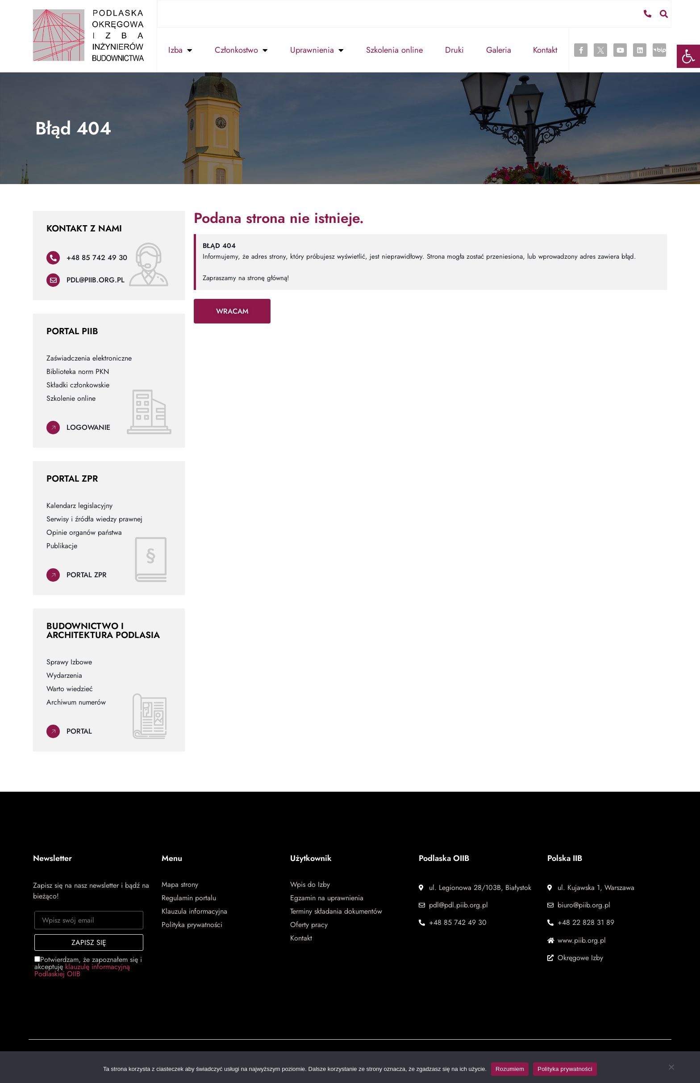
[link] (688, 56)
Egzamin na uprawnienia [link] (326, 897)
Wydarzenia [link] (64, 675)
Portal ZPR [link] (87, 574)
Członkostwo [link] (241, 49)
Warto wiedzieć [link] (69, 688)
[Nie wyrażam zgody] (671, 1069)
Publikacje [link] (61, 545)
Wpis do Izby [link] (310, 884)
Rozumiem (510, 1069)
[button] (664, 13)
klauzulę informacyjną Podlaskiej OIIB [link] (82, 969)
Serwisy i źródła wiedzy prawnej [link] (94, 518)
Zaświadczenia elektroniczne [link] (89, 357)
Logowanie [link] (88, 427)
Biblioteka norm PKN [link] (77, 371)
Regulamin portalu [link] (189, 897)
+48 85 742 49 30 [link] (97, 257)
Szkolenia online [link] (394, 49)
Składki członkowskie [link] (77, 384)
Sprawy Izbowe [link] (69, 661)
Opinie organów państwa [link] (84, 532)
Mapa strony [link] (180, 884)
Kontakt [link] (545, 49)
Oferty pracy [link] (309, 924)
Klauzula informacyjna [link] (194, 911)
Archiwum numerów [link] (76, 701)
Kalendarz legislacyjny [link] (79, 505)
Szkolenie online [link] (71, 398)
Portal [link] (79, 731)
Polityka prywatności (565, 1069)
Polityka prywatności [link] (192, 924)
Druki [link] (454, 49)
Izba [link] (180, 49)
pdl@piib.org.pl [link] (96, 279)
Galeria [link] (498, 49)
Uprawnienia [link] (317, 49)
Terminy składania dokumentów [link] (336, 911)
